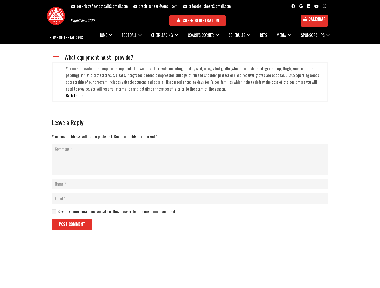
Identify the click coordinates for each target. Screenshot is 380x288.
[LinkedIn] (309, 6)
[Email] (190, 198)
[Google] (301, 6)
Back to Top (74, 96)
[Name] (190, 184)
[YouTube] (316, 6)
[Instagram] (324, 6)
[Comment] (190, 159)
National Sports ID (199, 261)
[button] (190, 57)
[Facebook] (293, 6)
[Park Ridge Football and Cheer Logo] (56, 16)
